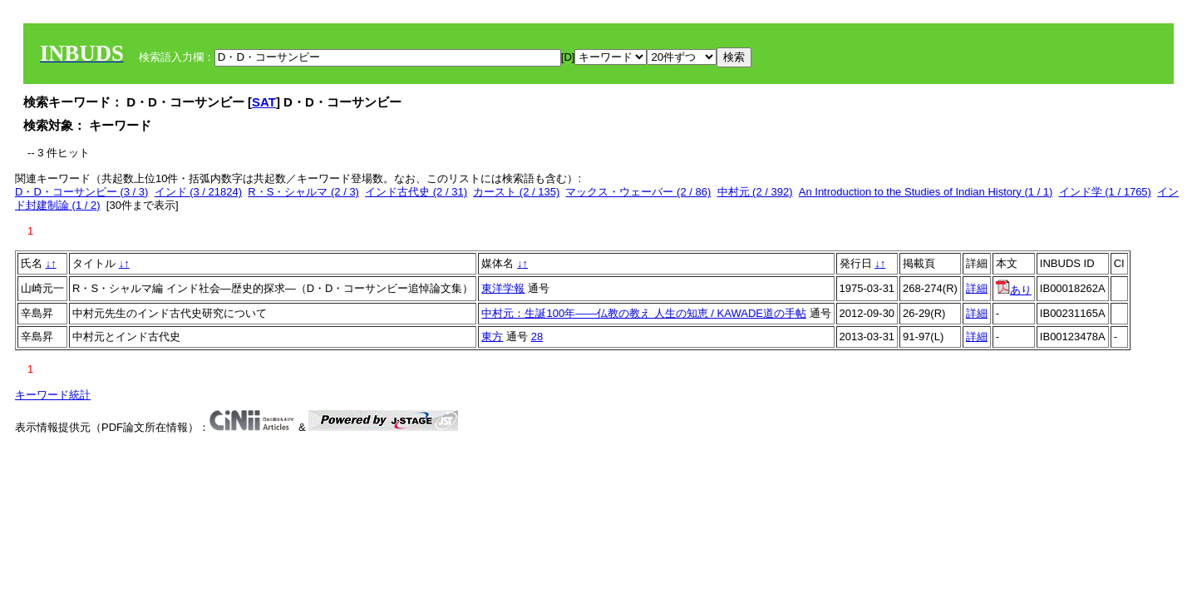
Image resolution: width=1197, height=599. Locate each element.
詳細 (977, 288)
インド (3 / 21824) (199, 192)
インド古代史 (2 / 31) (416, 192)
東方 (492, 336)
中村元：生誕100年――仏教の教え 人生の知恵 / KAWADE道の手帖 (643, 313)
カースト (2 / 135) (516, 192)
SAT (264, 102)
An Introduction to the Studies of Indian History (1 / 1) (926, 192)
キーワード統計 (53, 395)
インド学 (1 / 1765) (1105, 192)
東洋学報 (503, 288)
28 (537, 336)
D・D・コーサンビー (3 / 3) (81, 192)
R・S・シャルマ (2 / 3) (303, 192)
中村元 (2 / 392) (755, 192)
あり (1014, 290)
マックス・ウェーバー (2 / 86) (638, 192)
